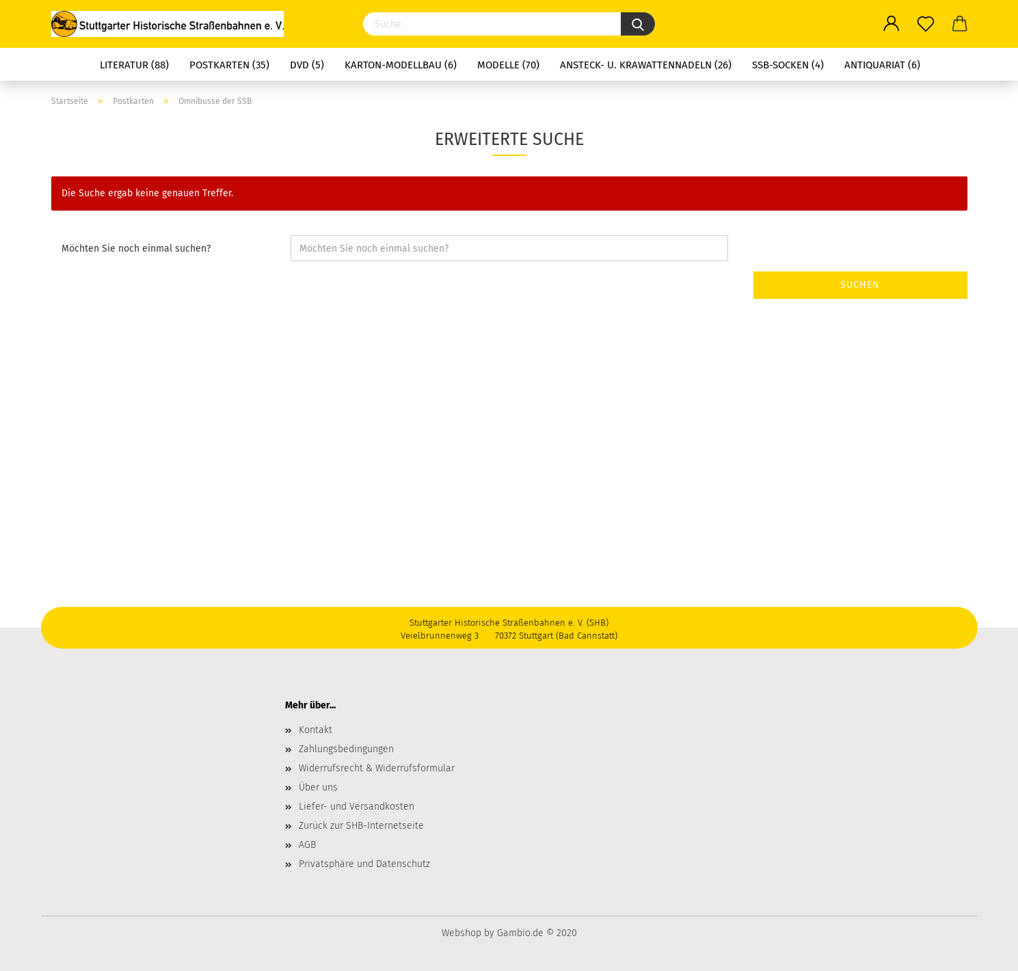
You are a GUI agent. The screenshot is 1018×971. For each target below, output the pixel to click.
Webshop (461, 933)
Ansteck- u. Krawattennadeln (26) (646, 65)
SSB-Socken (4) (788, 65)
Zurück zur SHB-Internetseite (361, 826)
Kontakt (315, 730)
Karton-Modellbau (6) (401, 65)
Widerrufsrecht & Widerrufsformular (377, 768)
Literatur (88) (134, 65)
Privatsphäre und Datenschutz (364, 864)
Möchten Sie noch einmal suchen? (136, 248)
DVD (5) (307, 65)
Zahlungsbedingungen (346, 749)
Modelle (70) (508, 65)
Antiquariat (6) (882, 65)
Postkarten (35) (229, 65)
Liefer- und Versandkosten (356, 806)
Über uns (318, 787)
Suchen (860, 285)
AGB (307, 845)
